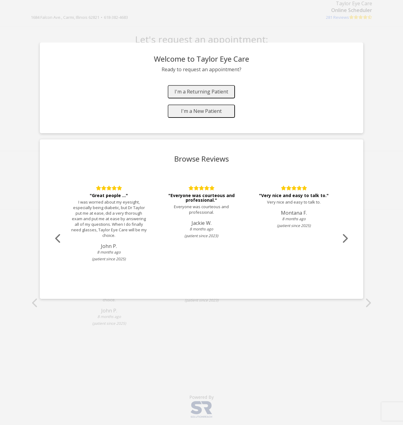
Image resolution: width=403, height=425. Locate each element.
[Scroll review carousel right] (345, 238)
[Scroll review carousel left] (58, 238)
